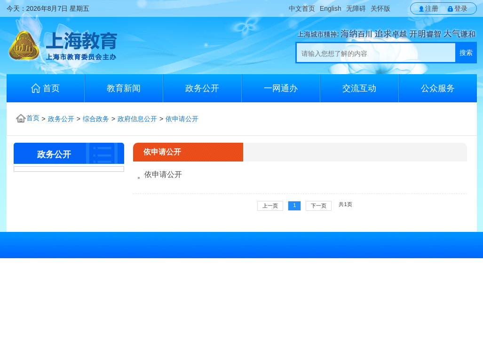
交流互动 (359, 88)
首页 (45, 88)
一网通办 (281, 88)
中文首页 (302, 8)
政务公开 (202, 88)
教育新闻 (124, 88)
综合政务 (96, 119)
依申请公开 (182, 119)
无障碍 (356, 8)
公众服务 (438, 88)
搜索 (466, 52)
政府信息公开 (137, 119)
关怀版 (380, 8)
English (330, 8)
